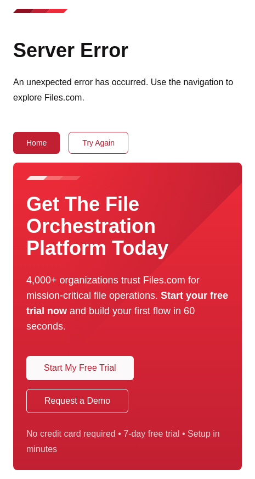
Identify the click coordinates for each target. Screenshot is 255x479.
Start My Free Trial (80, 367)
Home (36, 142)
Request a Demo (77, 400)
